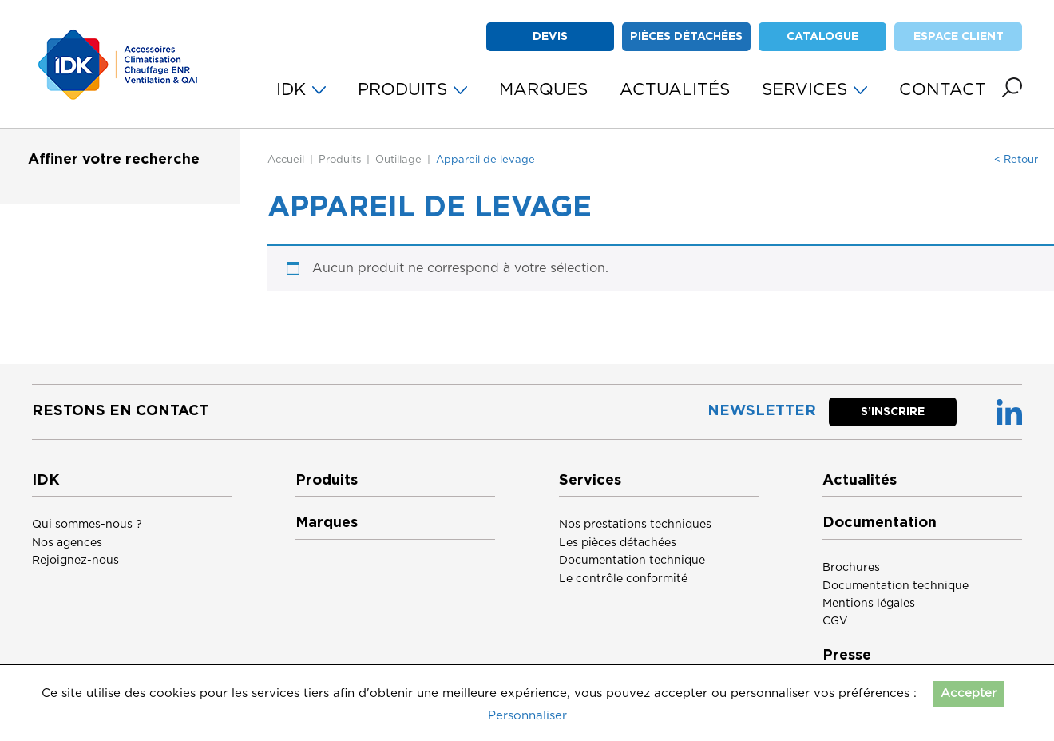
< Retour (1016, 160)
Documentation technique (632, 560)
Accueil (285, 160)
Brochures (851, 567)
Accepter (969, 693)
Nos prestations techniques (635, 524)
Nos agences (67, 543)
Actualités (859, 481)
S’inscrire (893, 412)
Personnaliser (527, 716)
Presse (846, 655)
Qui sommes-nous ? (87, 524)
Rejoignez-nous (75, 560)
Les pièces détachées (617, 543)
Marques (326, 523)
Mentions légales (868, 603)
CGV (835, 621)
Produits (340, 160)
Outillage (398, 160)
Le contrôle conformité (623, 578)
